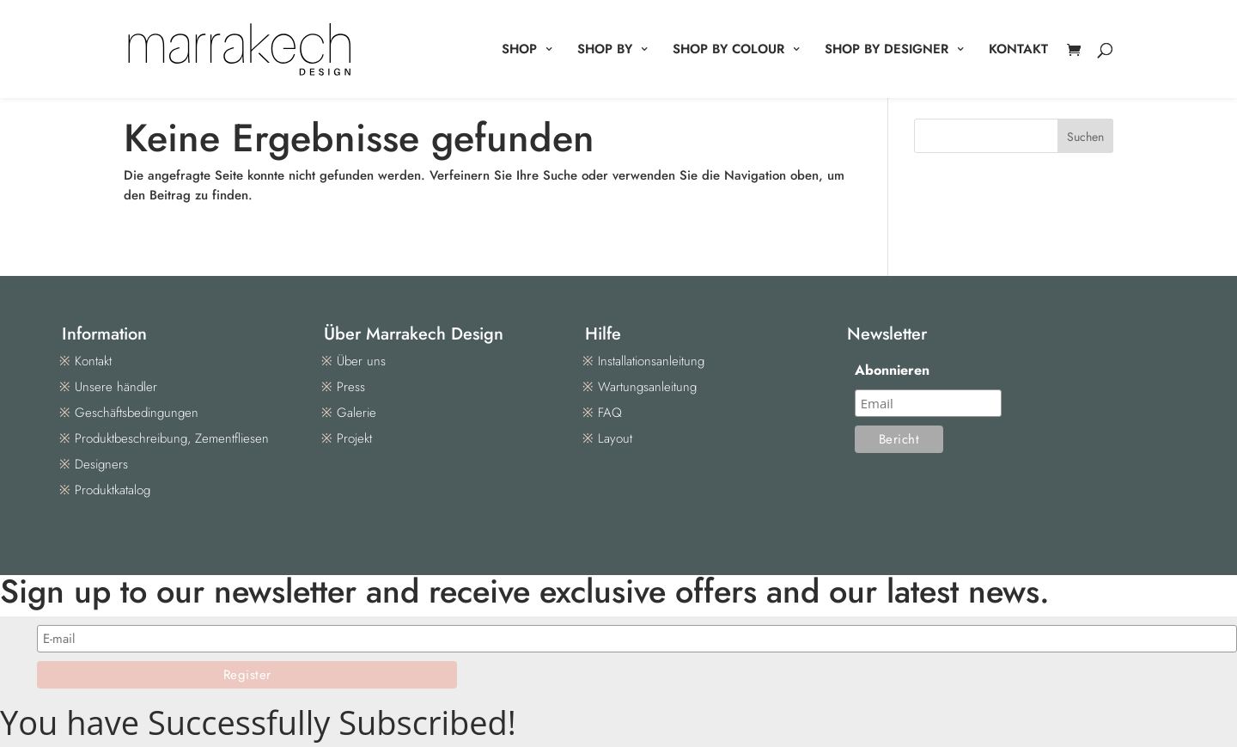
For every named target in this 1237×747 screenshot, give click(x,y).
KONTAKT (1018, 50)
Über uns (361, 361)
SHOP (519, 50)
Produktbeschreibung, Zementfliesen (172, 438)
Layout (615, 438)
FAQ (610, 412)
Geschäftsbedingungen (136, 412)
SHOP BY (604, 50)
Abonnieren (892, 370)
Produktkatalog (112, 490)
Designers (101, 464)
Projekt (354, 438)
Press (351, 386)
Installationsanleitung (651, 361)
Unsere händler (116, 386)
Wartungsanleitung (647, 386)
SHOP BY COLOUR (728, 50)
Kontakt (93, 361)
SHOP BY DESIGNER (886, 50)
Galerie (356, 412)
